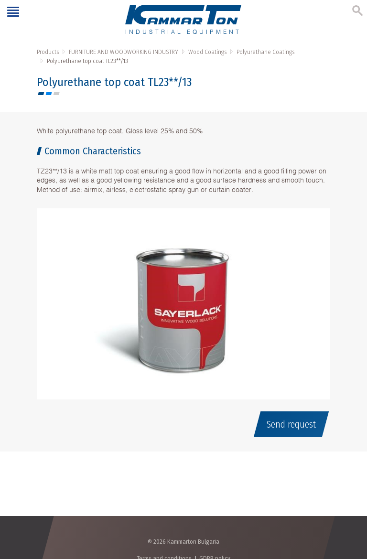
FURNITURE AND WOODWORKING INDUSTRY (123, 51)
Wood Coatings (207, 51)
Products (48, 51)
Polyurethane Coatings (265, 51)
